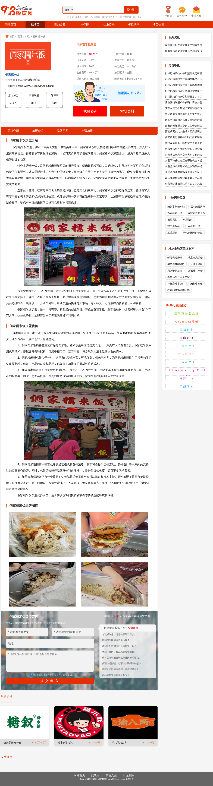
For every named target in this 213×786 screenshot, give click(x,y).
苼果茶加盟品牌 (186, 313)
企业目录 (109, 24)
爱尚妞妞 (187, 337)
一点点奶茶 (187, 345)
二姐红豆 (187, 386)
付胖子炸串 (196, 264)
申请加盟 (87, 130)
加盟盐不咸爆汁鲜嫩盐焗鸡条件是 (183, 166)
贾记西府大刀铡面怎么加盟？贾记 (183, 114)
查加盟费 (59, 24)
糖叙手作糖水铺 (12, 742)
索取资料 (127, 111)
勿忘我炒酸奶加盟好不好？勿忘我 (183, 177)
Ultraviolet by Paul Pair (187, 373)
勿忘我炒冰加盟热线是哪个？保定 (183, 172)
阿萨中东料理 (125, 17)
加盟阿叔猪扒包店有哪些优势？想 (183, 160)
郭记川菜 (137, 17)
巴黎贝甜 (172, 219)
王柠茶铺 (69, 17)
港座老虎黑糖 (195, 257)
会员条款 (69, 675)
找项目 (35, 24)
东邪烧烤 (188, 219)
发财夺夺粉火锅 (196, 213)
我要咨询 (90, 111)
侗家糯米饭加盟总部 (29, 79)
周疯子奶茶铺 (174, 270)
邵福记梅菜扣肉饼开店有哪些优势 (183, 85)
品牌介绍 (13, 130)
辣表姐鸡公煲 (192, 226)
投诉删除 (128, 775)
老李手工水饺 (81, 17)
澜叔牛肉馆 (196, 283)
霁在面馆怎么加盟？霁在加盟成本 (183, 108)
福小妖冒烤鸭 (65, 742)
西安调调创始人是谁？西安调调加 (183, 131)
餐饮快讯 (133, 24)
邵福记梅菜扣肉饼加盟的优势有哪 (183, 73)
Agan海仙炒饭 (187, 321)
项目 (19, 36)
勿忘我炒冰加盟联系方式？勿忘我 (183, 183)
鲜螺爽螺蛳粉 (174, 257)
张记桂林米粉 (195, 270)
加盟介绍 (37, 130)
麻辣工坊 (187, 378)
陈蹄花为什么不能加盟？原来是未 (183, 143)
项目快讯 (158, 24)
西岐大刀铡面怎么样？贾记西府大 (183, 119)
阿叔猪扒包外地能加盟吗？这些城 (183, 148)
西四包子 (187, 329)
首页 (12, 36)
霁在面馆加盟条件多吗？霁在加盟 (183, 102)
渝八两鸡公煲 (119, 742)
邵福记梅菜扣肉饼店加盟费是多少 (183, 90)
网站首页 (10, 24)
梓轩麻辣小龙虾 (176, 283)
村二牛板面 (173, 226)
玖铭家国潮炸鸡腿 (193, 232)
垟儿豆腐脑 (95, 17)
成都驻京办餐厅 (109, 17)
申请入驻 (111, 775)
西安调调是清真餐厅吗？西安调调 (183, 137)
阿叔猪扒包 (187, 353)
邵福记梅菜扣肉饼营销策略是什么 (183, 79)
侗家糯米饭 (39, 36)
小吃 (27, 36)
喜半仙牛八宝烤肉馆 (178, 277)
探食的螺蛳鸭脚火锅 (178, 290)
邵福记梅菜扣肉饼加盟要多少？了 (183, 96)
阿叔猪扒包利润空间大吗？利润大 (183, 154)
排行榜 (84, 24)
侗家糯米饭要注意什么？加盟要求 (183, 45)
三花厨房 (172, 232)
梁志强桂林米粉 (176, 264)
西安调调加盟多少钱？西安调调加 (183, 125)
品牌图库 (62, 130)
